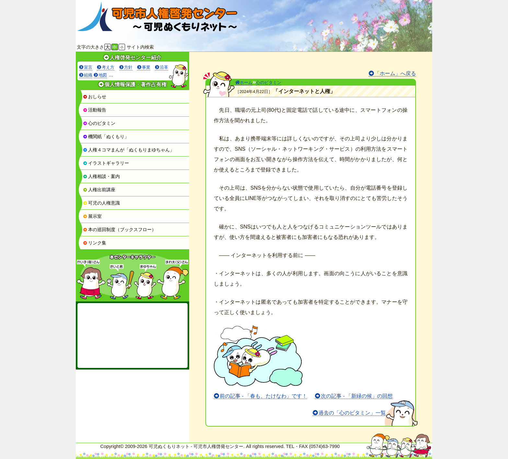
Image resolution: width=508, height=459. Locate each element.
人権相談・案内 (101, 176)
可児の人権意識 (101, 203)
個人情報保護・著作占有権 (135, 84)
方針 (128, 67)
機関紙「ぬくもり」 (106, 136)
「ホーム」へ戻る (395, 73)
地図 (102, 75)
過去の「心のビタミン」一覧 (352, 413)
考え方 (108, 67)
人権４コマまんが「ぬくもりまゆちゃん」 (128, 149)
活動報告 (94, 109)
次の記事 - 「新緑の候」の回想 (357, 396)
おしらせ (94, 96)
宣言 (88, 67)
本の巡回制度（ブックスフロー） (119, 229)
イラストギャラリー (106, 163)
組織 (88, 75)
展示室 (92, 216)
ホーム (243, 82)
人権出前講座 (99, 189)
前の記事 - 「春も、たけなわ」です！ (263, 396)
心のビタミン (99, 123)
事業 (146, 67)
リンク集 (94, 242)
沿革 (164, 67)
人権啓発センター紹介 (135, 57)
